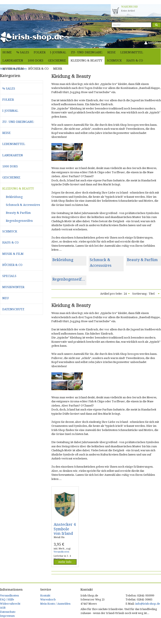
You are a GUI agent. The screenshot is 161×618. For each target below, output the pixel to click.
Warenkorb (48, 599)
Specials (9, 276)
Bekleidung (62, 260)
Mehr (57, 68)
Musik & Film (13, 68)
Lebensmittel (131, 52)
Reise (111, 52)
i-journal (58, 52)
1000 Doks (35, 60)
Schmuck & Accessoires (23, 204)
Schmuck (114, 60)
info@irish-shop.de (147, 603)
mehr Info (64, 561)
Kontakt (45, 595)
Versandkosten (61, 552)
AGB (3, 607)
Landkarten (13, 60)
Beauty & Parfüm (142, 260)
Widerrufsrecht (10, 603)
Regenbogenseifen (19, 220)
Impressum (7, 615)
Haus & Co (134, 60)
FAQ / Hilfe (7, 599)
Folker (39, 52)
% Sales (22, 52)
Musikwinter (13, 287)
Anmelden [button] (152, 42)
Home (7, 52)
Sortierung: (139, 293)
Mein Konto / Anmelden (55, 603)
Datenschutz (13, 309)
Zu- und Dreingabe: (87, 52)
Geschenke (57, 60)
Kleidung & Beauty (86, 60)
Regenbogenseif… (68, 279)
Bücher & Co (38, 68)
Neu (5, 298)
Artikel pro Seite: (111, 293)
